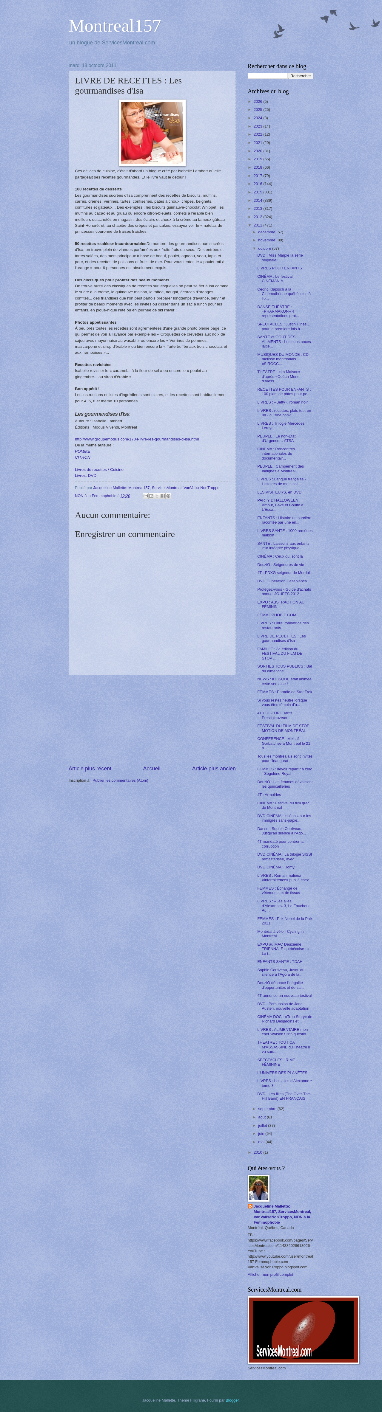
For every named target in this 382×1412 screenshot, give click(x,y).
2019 (258, 159)
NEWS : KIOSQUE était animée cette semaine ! (284, 681)
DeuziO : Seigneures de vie (280, 564)
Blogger (232, 1400)
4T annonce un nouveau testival (284, 995)
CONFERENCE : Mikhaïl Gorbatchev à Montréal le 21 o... (283, 743)
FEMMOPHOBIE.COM (276, 615)
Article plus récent (90, 769)
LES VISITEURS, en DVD (279, 492)
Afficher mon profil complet (270, 1274)
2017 (258, 175)
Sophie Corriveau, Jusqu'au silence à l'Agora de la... (280, 972)
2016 (258, 183)
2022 (258, 134)
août (262, 1117)
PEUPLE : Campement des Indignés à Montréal (280, 468)
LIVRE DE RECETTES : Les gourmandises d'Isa (281, 638)
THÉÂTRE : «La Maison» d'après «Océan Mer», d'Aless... (279, 376)
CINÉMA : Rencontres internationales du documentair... (276, 453)
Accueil (151, 769)
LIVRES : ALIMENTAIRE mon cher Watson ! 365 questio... (283, 1031)
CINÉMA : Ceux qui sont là (280, 556)
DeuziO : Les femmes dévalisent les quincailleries (284, 784)
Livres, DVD (85, 475)
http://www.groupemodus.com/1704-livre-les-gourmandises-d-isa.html (137, 439)
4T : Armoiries (269, 794)
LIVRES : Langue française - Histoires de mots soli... (281, 481)
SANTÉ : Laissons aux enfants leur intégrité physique (283, 545)
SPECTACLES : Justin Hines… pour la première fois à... (283, 326)
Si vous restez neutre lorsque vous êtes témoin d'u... (282, 702)
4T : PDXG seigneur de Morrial (283, 572)
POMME (82, 451)
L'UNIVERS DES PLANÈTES (282, 1072)
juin (261, 1133)
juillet (263, 1125)
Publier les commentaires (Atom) (120, 780)
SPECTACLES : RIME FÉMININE (276, 1062)
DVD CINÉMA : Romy (275, 867)
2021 (258, 142)
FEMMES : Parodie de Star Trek (284, 692)
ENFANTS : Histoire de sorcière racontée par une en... (284, 520)
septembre (267, 1109)
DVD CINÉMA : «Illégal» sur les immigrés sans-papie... (284, 818)
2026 (258, 101)
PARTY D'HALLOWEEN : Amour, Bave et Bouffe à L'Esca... (280, 505)
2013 (258, 208)
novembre (267, 240)
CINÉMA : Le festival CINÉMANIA (274, 278)
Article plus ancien (214, 769)
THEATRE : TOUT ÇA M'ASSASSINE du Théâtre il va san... (283, 1047)
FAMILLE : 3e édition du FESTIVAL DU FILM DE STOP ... (279, 653)
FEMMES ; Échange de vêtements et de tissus (278, 890)
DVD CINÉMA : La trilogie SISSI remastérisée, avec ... (284, 856)
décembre (267, 232)
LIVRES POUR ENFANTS (279, 268)
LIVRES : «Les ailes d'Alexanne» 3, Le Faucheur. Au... (284, 906)
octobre (265, 248)
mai (261, 1142)
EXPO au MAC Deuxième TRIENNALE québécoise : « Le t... (283, 949)
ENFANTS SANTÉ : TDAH (279, 961)
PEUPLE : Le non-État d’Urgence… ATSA (276, 438)
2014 (258, 200)
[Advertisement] (152, 720)
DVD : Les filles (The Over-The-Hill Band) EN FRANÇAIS (284, 1096)
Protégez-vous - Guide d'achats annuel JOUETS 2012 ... (284, 591)
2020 (258, 151)
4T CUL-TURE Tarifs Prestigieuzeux (274, 715)
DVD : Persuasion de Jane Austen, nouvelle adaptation (283, 1006)
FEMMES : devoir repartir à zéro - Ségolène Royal (284, 771)
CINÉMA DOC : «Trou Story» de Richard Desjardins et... (284, 1018)
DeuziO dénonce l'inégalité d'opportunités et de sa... (280, 984)
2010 (258, 1152)
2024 (258, 118)
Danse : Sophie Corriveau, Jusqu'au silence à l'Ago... (281, 830)
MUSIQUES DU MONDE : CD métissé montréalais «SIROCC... (283, 359)
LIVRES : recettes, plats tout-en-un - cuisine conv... (284, 412)
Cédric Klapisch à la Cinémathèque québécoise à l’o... (284, 294)
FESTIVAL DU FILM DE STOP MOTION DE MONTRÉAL (283, 728)
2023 (258, 126)
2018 (258, 167)
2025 (258, 109)
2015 (258, 192)
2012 (258, 217)
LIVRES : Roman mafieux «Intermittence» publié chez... (284, 877)
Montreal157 (115, 25)
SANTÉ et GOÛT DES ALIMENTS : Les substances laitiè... (284, 341)
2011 (258, 225)
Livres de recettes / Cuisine (99, 469)
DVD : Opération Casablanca (282, 581)
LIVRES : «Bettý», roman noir (282, 402)
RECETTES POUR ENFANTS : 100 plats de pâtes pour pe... (284, 391)
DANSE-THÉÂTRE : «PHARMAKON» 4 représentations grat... (278, 311)
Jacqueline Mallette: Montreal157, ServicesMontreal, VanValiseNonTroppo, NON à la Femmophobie (282, 1214)
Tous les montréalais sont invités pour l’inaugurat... (284, 758)
